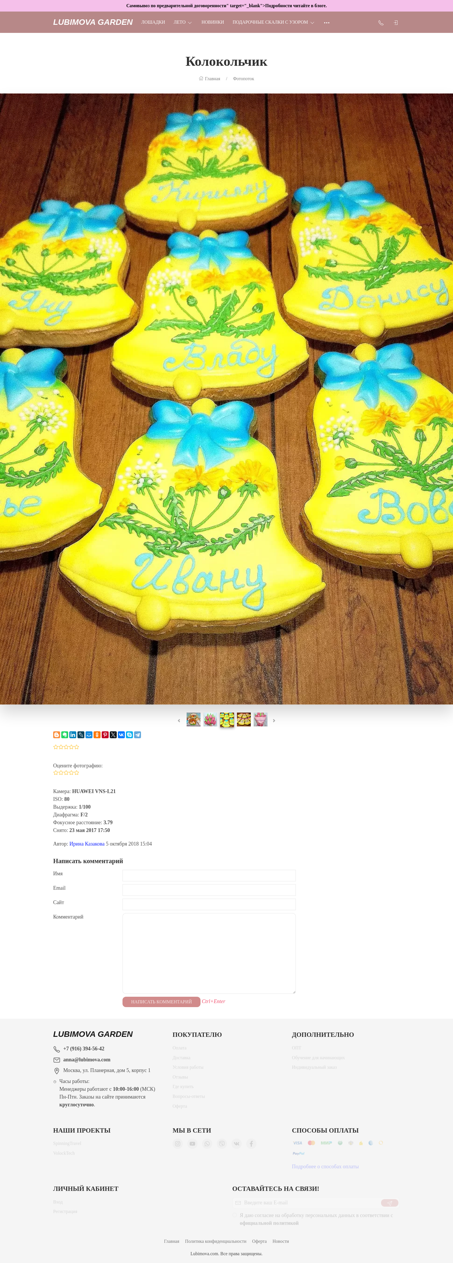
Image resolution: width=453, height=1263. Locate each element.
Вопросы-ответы (188, 1098)
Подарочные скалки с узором (274, 22)
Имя (58, 873)
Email (59, 888)
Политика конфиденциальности (215, 1241)
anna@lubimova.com (86, 1060)
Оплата (179, 1049)
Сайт (58, 902)
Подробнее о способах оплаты (325, 1169)
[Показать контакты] (381, 22)
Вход (58, 1204)
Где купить (183, 1088)
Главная (171, 1241)
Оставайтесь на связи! (275, 1188)
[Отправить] (389, 1205)
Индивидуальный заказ (314, 1069)
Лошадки (153, 22)
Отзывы (180, 1079)
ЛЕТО (183, 22)
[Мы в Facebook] (251, 1146)
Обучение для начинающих (319, 1059)
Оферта (179, 1108)
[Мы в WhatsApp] (207, 1146)
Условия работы (187, 1069)
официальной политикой (269, 1225)
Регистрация (65, 1213)
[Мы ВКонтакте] (236, 1146)
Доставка (181, 1059)
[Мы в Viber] (222, 1146)
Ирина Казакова (87, 844)
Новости (280, 1241)
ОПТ (296, 1049)
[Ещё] (327, 22)
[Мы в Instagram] (177, 1146)
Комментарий (68, 917)
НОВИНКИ (212, 22)
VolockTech (64, 1155)
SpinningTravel (67, 1145)
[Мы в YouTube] (192, 1146)
